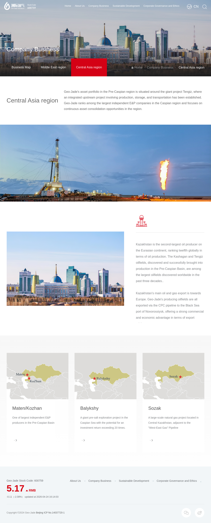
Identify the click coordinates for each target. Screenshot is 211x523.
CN (196, 6)
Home (68, 6)
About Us (80, 6)
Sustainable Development (126, 6)
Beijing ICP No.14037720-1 (50, 512)
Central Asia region (89, 67)
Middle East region (53, 67)
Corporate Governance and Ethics (161, 6)
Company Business (98, 6)
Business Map (21, 67)
